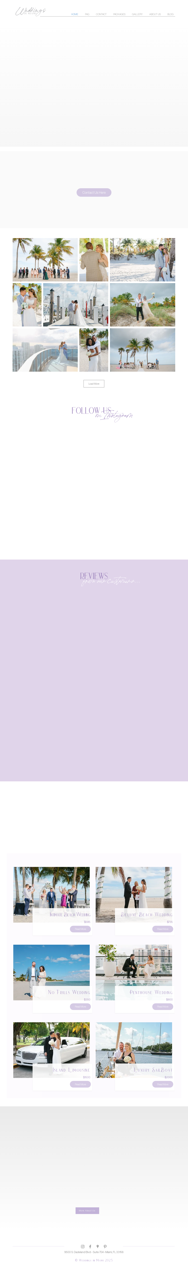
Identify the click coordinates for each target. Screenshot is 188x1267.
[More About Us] (87, 1210)
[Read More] (80, 929)
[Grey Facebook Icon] (90, 1246)
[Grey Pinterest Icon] (105, 1246)
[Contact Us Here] (94, 192)
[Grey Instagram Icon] (82, 1246)
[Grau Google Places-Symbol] (97, 1246)
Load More (94, 383)
